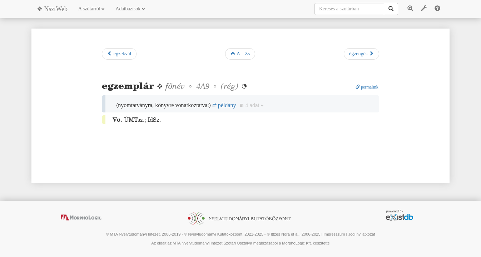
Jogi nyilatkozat (361, 234)
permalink (367, 87)
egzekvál (119, 53)
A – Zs (240, 53)
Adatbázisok (130, 8)
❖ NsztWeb (52, 8)
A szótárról (91, 8)
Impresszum (334, 234)
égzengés (361, 53)
